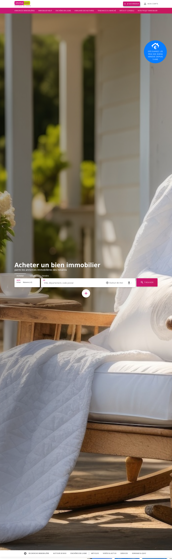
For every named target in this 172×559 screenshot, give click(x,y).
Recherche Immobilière (39, 553)
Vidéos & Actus (109, 553)
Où (44, 280)
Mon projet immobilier (148, 11)
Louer (33, 275)
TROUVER (146, 282)
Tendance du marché (107, 11)
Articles (95, 553)
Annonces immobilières (24, 11)
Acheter (20, 275)
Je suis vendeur (131, 4)
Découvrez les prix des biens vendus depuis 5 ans (155, 51)
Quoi (18, 280)
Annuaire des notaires (84, 11)
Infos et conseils (126, 11)
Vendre (45, 275)
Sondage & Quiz (139, 553)
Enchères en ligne (63, 11)
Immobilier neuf (45, 11)
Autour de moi (59, 553)
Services (124, 553)
